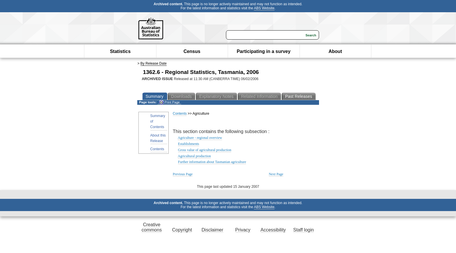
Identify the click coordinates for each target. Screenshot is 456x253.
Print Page (169, 102)
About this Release (158, 138)
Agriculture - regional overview (200, 138)
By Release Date (153, 63)
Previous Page (183, 174)
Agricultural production (194, 156)
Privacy (242, 229)
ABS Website (264, 8)
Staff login (303, 229)
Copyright (182, 229)
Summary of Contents (157, 121)
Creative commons (152, 227)
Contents (157, 149)
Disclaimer (212, 229)
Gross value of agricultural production (204, 150)
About (335, 51)
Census (192, 51)
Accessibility (273, 229)
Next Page (276, 174)
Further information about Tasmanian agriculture (212, 162)
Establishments (188, 144)
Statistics (120, 51)
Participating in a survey (264, 51)
